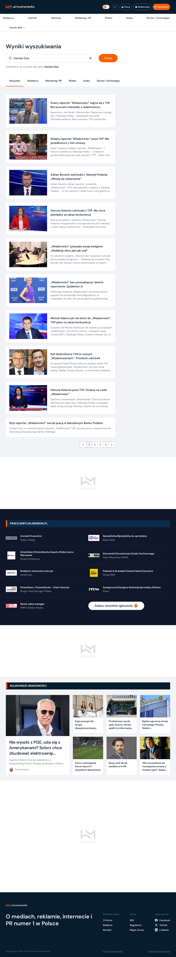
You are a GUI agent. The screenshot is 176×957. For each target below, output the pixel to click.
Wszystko (14, 80)
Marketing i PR (54, 80)
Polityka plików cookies (159, 951)
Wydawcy (32, 80)
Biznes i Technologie (108, 80)
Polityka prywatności (113, 951)
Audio (86, 80)
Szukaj (108, 58)
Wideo (72, 80)
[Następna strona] (111, 444)
